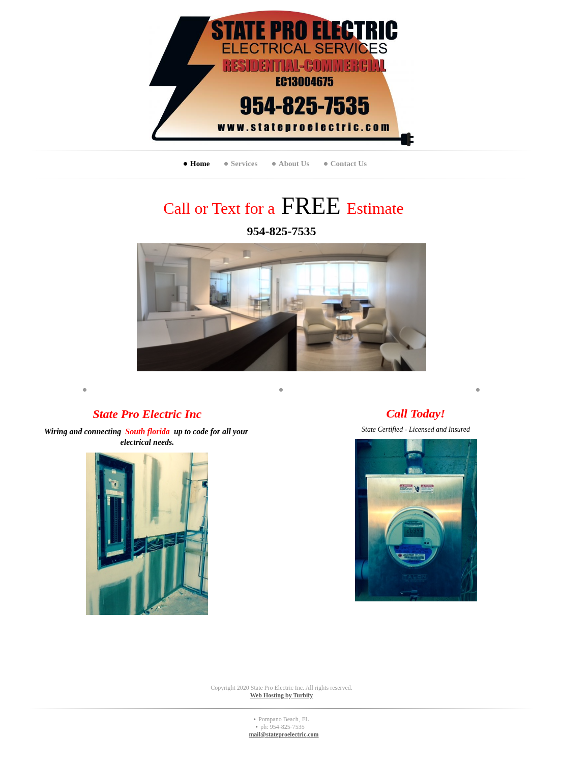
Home (200, 163)
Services (244, 163)
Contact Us (349, 163)
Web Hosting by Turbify (281, 695)
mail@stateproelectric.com (283, 734)
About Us (294, 163)
